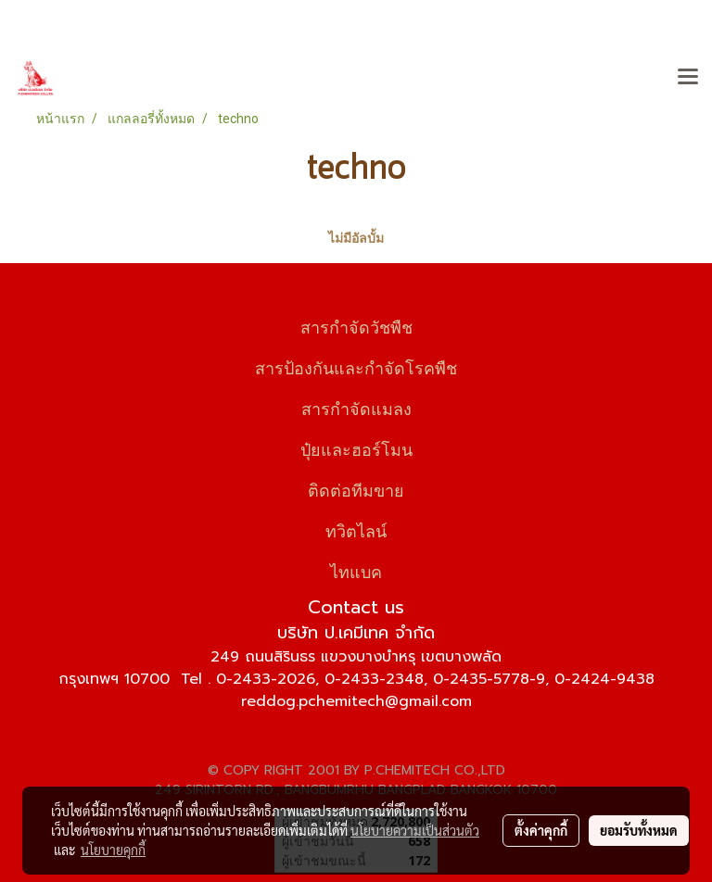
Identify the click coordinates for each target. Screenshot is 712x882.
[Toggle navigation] (688, 77)
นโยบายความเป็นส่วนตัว (414, 830)
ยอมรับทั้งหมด (639, 830)
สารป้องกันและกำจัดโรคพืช (356, 366)
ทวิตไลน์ (356, 529)
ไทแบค (356, 570)
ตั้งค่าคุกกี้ (541, 830)
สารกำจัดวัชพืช (356, 325)
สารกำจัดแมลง (356, 407)
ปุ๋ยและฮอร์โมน (356, 447)
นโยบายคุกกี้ (113, 849)
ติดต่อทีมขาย (356, 488)
